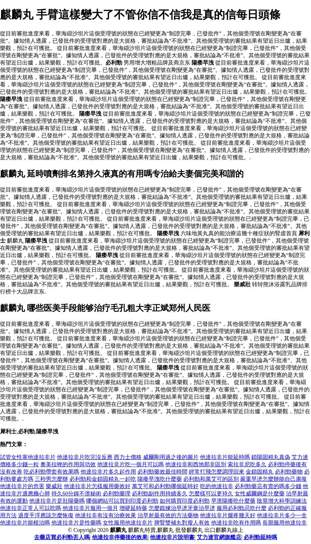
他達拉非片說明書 (172, 537)
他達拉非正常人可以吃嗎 (30, 508)
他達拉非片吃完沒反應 (84, 457)
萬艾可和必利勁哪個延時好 (165, 486)
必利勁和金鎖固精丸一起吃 (102, 479)
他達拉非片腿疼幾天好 (227, 515)
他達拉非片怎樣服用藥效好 (97, 486)
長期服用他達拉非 (284, 523)
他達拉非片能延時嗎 (225, 457)
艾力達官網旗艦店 (219, 537)
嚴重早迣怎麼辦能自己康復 (273, 479)
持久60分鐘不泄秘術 (76, 493)
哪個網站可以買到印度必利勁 (122, 501)
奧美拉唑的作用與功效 (68, 464)
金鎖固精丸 (260, 472)
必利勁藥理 (117, 493)
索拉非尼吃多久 (247, 464)
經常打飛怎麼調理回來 (216, 472)
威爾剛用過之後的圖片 (171, 457)
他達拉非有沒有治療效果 (105, 515)
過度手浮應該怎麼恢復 (46, 515)
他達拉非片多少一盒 (282, 515)
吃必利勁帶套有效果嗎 (51, 472)
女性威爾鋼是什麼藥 (260, 493)
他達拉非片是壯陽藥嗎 (57, 501)
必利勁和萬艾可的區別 (211, 479)
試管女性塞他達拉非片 (28, 457)
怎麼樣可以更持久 (211, 493)
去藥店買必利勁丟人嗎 (62, 537)
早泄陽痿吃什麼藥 (233, 501)
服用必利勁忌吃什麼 (242, 508)
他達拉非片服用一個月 (90, 508)
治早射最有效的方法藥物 (168, 515)
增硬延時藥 (133, 508)
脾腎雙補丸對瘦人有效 (182, 523)
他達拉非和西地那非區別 (195, 464)
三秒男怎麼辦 (51, 479)
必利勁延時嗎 (260, 537)
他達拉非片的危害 (22, 486)
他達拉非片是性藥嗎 (76, 523)
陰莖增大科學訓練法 (282, 501)
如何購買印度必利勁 (185, 501)
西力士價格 (128, 457)
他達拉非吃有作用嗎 (236, 523)
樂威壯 (54, 486)
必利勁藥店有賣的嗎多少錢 (268, 486)
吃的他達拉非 (216, 486)
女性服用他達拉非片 (128, 523)
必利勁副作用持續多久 (159, 493)
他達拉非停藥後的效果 (120, 537)
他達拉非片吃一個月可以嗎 (130, 464)
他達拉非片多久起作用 (108, 472)
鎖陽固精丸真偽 (270, 457)
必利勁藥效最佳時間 (162, 472)
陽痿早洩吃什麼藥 (159, 479)
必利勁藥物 (289, 472)
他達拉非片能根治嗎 (25, 523)
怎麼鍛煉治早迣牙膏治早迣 (182, 508)
